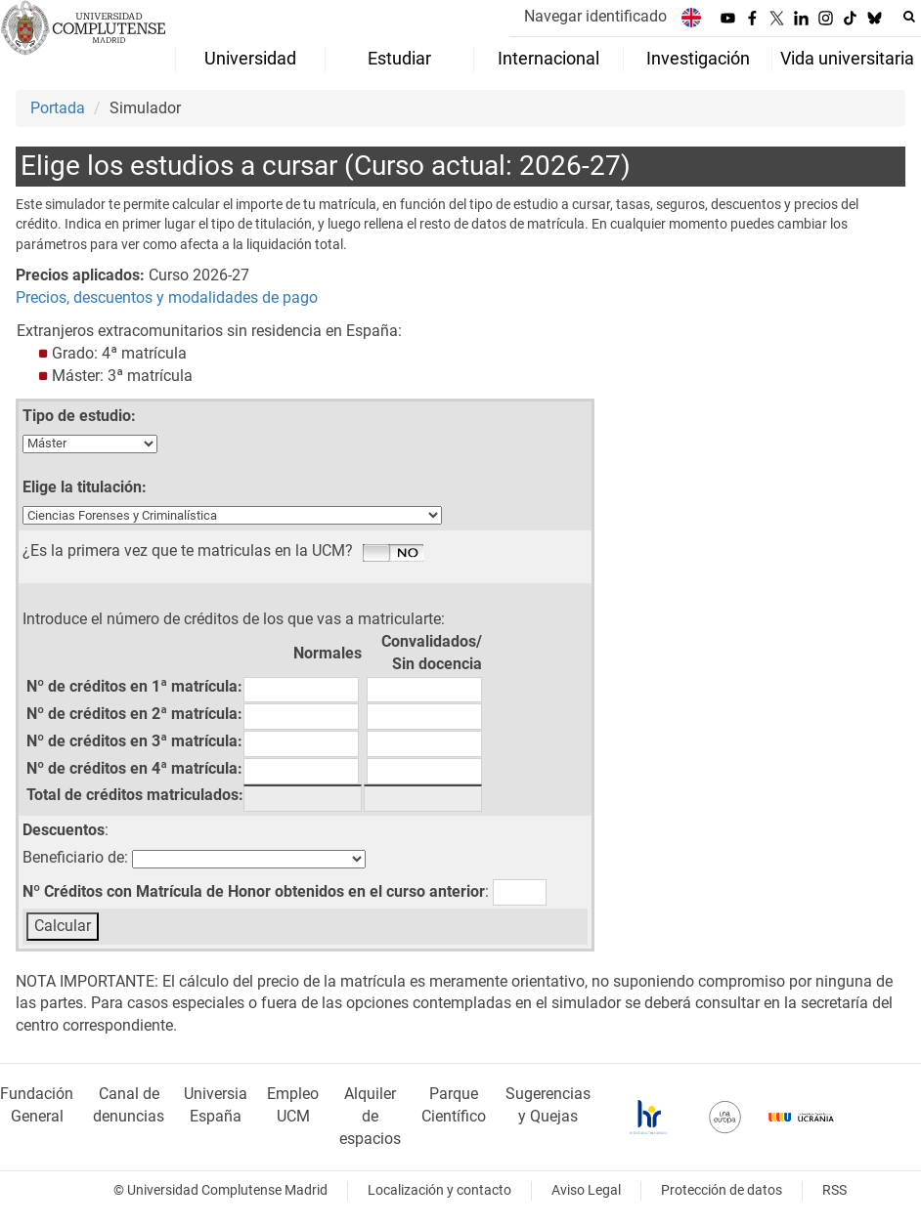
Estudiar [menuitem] (399, 58)
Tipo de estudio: (79, 415)
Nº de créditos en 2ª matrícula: (134, 713)
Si (393, 554)
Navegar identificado (595, 16)
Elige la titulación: (84, 487)
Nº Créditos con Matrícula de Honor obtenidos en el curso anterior (253, 891)
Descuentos (63, 830)
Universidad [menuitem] (250, 58)
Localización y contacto (439, 1190)
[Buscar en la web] (909, 16)
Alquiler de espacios (370, 1116)
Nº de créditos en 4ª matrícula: (134, 768)
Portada (57, 108)
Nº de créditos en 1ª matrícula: (134, 686)
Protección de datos (721, 1190)
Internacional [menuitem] (548, 58)
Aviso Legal (586, 1190)
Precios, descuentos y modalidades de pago (167, 297)
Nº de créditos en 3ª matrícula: (134, 741)
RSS (834, 1190)
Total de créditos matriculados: (134, 794)
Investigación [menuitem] (698, 58)
